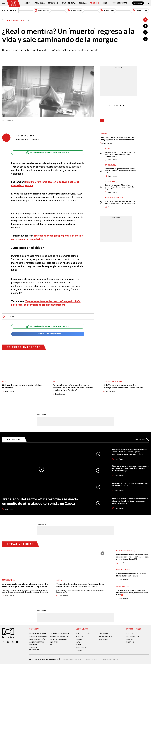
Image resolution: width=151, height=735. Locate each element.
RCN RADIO (79, 638)
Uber (55, 380)
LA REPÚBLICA (104, 633)
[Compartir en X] (145, 32)
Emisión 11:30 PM (139, 10)
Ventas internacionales (59, 638)
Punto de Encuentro (119, 3)
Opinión (105, 3)
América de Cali (122, 585)
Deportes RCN (53, 3)
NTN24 (78, 633)
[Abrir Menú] (3, 3)
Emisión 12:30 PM (74, 10)
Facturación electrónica (59, 633)
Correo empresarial (36, 641)
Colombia (26, 3)
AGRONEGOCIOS (104, 638)
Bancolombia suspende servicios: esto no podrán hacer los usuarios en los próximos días (120, 170)
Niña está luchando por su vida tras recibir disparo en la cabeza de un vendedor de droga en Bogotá (130, 499)
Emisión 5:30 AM (42, 10)
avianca (108, 149)
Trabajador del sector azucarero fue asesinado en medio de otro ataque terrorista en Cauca (40, 500)
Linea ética (54, 641)
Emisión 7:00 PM (107, 10)
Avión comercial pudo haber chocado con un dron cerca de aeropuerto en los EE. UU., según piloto (25, 584)
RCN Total (80, 635)
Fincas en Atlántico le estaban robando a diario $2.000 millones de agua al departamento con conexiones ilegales (129, 450)
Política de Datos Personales (71, 658)
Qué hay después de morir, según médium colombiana (22, 385)
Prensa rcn (33, 644)
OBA (51, 644)
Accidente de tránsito (114, 198)
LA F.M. (78, 641)
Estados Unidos (8, 579)
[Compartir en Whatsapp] (145, 39)
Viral (4, 380)
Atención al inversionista (34, 647)
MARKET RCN (130, 641)
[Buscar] (148, 3)
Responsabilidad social (38, 633)
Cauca (59, 579)
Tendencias (94, 3)
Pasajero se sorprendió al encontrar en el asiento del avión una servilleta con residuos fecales (120, 154)
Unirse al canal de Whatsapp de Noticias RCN (47, 152)
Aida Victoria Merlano (112, 380)
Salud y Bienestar (69, 3)
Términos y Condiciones (110, 658)
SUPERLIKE (129, 638)
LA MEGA (79, 649)
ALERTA (78, 644)
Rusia (12, 315)
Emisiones (9, 10)
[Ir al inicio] (14, 3)
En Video (14, 438)
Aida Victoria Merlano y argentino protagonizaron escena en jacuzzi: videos (123, 385)
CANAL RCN (138, 3)
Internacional (39, 3)
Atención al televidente (38, 635)
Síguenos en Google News (47, 332)
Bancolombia (110, 165)
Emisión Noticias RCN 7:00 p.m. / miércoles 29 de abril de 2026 (130, 483)
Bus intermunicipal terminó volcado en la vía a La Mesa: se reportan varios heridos (120, 202)
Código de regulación (37, 638)
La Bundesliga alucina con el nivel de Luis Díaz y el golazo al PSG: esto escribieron (117, 138)
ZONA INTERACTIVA (132, 635)
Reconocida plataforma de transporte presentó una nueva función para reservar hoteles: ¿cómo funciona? (73, 386)
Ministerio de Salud (124, 550)
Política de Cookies (91, 658)
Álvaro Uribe (110, 181)
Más (142, 438)
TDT (88, 633)
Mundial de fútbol (123, 569)
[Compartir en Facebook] (145, 26)
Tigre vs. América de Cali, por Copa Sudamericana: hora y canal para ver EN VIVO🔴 (132, 591)
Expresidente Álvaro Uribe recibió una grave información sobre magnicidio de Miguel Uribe (119, 187)
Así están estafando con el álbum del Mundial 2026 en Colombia (131, 573)
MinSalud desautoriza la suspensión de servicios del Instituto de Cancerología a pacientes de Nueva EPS (132, 555)
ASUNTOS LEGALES (105, 635)
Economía (83, 3)
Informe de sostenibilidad (59, 635)
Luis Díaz (103, 134)
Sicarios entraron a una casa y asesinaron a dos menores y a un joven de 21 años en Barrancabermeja (130, 467)
